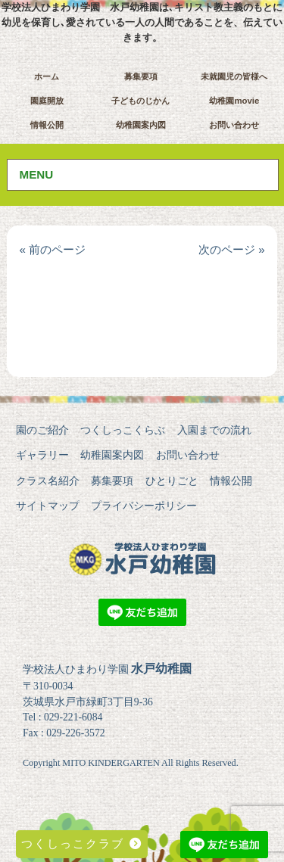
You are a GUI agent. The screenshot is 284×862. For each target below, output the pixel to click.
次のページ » (231, 249)
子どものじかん (140, 100)
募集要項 (141, 76)
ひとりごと (171, 481)
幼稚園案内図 (141, 124)
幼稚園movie (234, 100)
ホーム (46, 76)
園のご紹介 (42, 430)
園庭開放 (47, 100)
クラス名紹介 (48, 481)
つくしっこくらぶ (122, 430)
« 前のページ (52, 249)
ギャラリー (42, 455)
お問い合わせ (234, 124)
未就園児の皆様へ (234, 76)
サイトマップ (48, 505)
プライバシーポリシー (144, 505)
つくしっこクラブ (81, 843)
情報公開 (47, 124)
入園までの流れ (214, 430)
